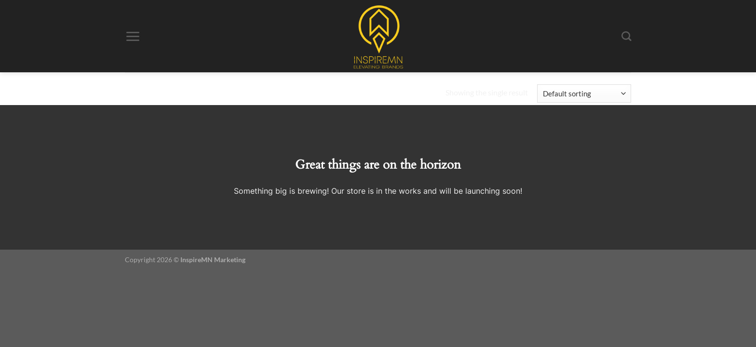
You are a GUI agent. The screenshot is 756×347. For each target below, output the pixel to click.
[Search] (626, 36)
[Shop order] (584, 93)
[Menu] (132, 36)
